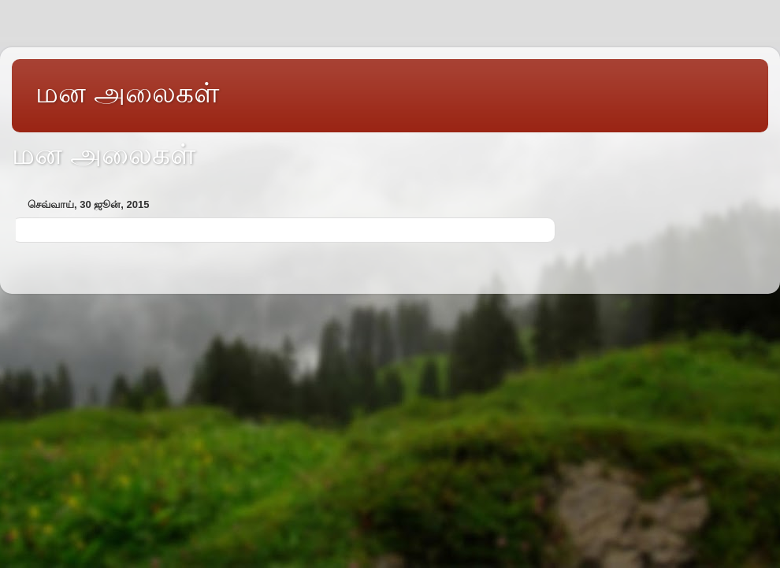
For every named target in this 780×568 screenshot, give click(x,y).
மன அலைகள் (127, 92)
